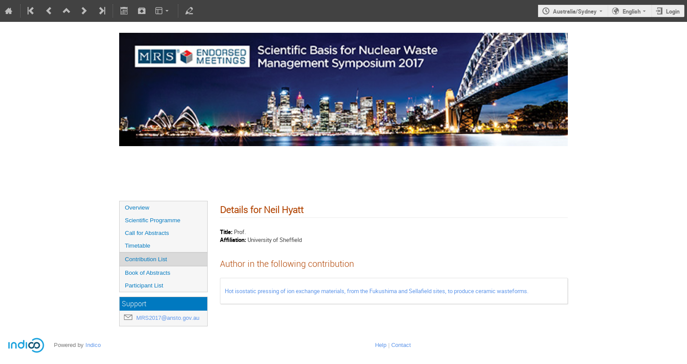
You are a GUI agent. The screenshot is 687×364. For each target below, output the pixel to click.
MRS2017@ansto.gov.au (167, 318)
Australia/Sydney (575, 11)
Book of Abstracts (147, 273)
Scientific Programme (153, 220)
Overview (137, 207)
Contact (401, 345)
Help (380, 345)
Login (673, 11)
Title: (226, 232)
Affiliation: (233, 240)
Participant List (144, 285)
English (632, 11)
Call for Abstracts (147, 233)
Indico (93, 345)
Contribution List (146, 259)
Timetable (137, 245)
